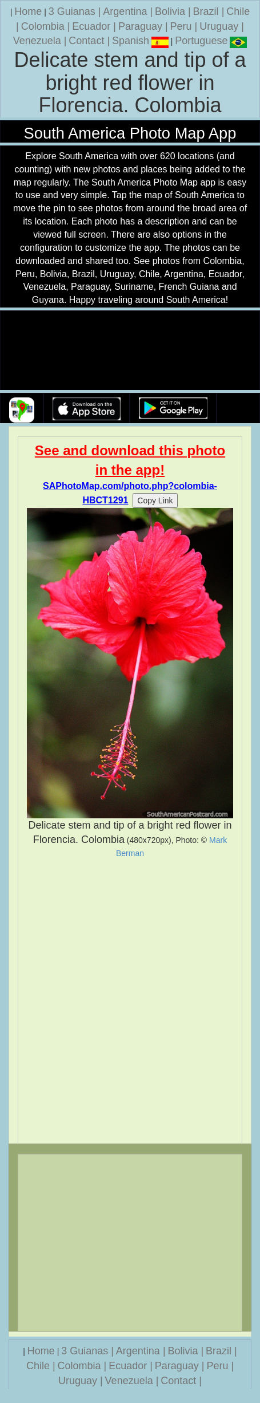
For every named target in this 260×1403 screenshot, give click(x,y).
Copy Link (155, 500)
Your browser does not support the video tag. (130, 351)
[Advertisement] (130, 1000)
